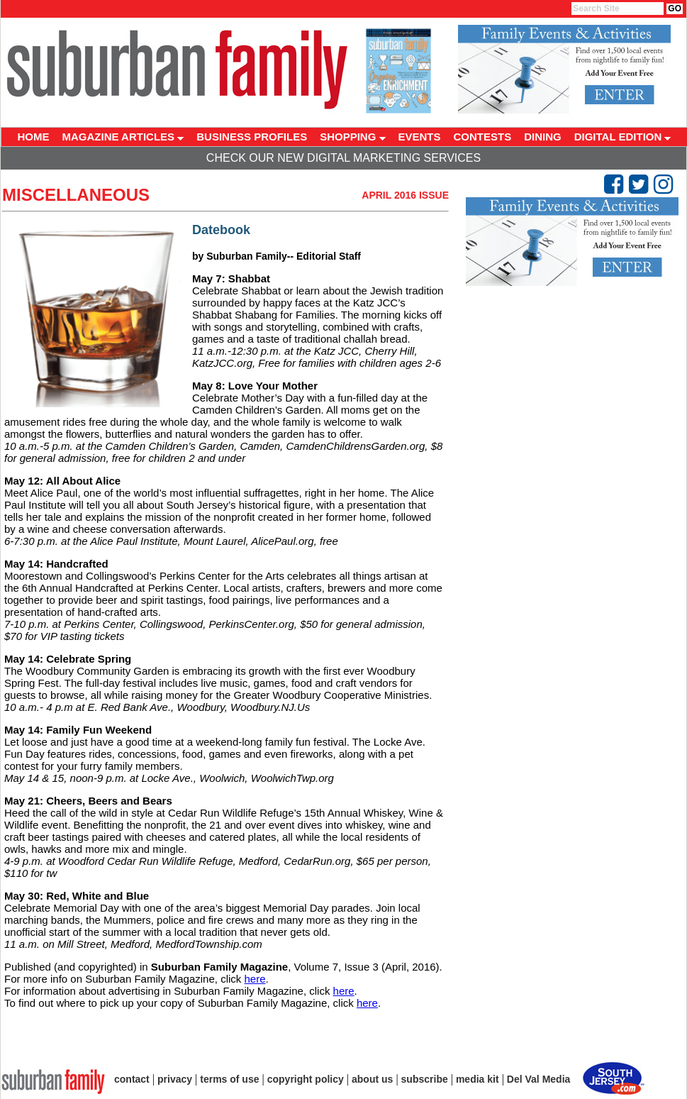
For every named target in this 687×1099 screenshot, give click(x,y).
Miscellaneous (76, 194)
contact (132, 1079)
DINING (543, 137)
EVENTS (419, 137)
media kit (477, 1079)
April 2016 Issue (405, 195)
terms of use (229, 1079)
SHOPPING (352, 137)
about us (372, 1079)
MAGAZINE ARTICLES (123, 137)
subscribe (424, 1079)
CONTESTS (483, 137)
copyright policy (305, 1079)
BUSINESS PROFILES (251, 137)
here (254, 979)
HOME (34, 137)
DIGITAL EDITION (622, 137)
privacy (174, 1079)
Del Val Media (538, 1079)
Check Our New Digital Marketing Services (343, 158)
